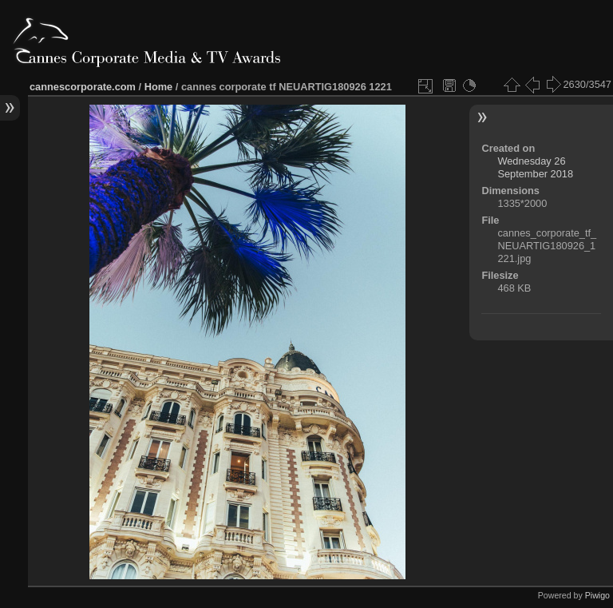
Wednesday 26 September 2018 (535, 167)
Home (158, 87)
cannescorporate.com (83, 87)
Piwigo (597, 595)
